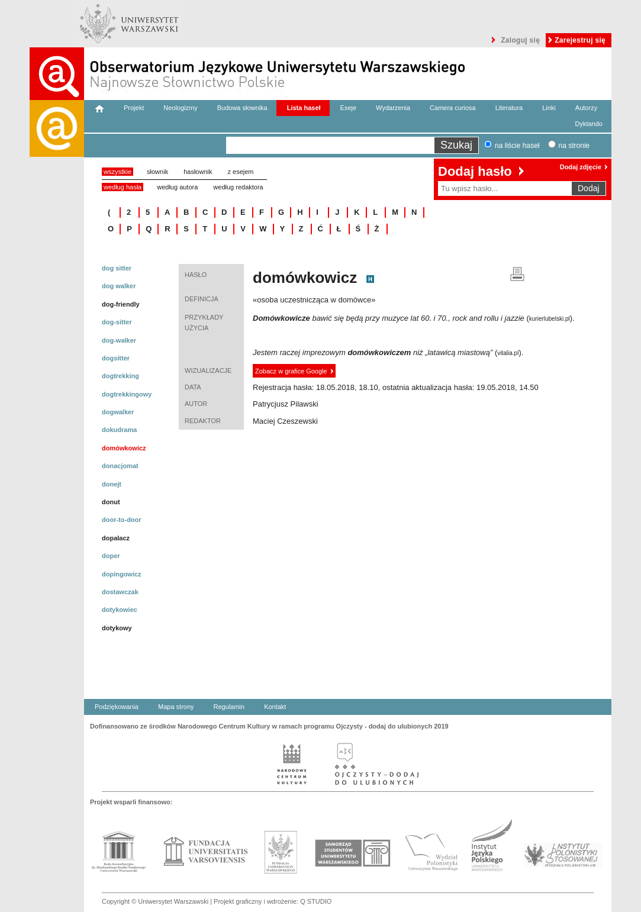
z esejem (240, 171)
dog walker (119, 285)
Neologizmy (180, 107)
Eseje (348, 107)
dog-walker (119, 340)
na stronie (574, 145)
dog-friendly (121, 304)
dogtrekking (120, 375)
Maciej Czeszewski (285, 421)
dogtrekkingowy (127, 394)
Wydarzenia (393, 107)
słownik (157, 171)
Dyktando (589, 123)
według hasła (122, 187)
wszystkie (117, 171)
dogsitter (116, 358)
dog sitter (116, 268)
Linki (549, 107)
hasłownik (197, 171)
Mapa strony (176, 706)
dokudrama (119, 429)
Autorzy (586, 107)
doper (111, 555)
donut (111, 501)
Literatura (509, 107)
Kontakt (275, 706)
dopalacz (116, 538)
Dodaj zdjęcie (580, 166)
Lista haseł (304, 107)
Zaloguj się (520, 40)
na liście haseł (517, 145)
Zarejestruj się (580, 40)
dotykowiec (119, 609)
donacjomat (120, 465)
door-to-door (121, 519)
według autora (177, 187)
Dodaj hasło (475, 171)
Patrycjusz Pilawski (285, 403)
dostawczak (120, 591)
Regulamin (229, 706)
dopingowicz (121, 574)
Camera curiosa (453, 107)
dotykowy (117, 627)
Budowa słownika (242, 107)
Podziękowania (116, 706)
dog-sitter (117, 322)
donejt (111, 484)
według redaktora (238, 187)
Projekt (134, 107)
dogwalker (118, 411)
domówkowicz (124, 448)
